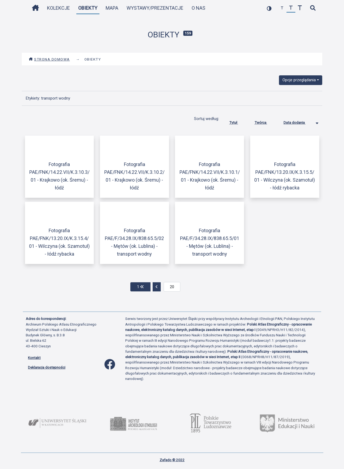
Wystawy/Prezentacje (155, 8)
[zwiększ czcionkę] (299, 8)
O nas (198, 8)
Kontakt (34, 357)
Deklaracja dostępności (46, 367)
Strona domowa (49, 59)
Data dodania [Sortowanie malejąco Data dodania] (299, 121)
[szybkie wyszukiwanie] (312, 8)
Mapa (112, 8)
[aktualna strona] (172, 287)
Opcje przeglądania (299, 79)
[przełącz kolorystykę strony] (269, 8)
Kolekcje (58, 8)
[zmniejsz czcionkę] (282, 8)
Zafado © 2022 (172, 460)
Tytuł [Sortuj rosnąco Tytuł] (237, 121)
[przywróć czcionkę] (290, 8)
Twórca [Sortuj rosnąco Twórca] (265, 121)
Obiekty (87, 8)
